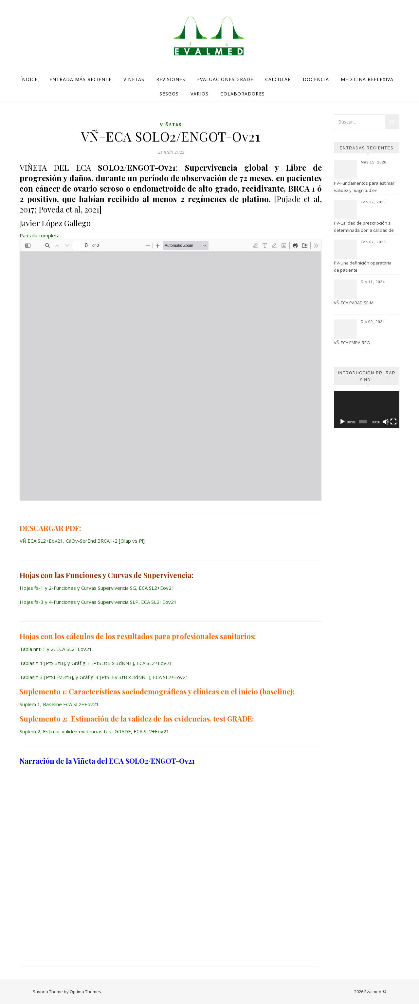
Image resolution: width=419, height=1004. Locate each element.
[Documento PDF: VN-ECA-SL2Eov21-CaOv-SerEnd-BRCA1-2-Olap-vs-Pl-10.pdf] (171, 370)
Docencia (316, 79)
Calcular (278, 79)
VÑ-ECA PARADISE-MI (354, 303)
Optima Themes (85, 992)
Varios (200, 94)
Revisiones (170, 79)
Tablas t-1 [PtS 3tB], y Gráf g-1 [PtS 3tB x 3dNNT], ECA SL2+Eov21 (96, 663)
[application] (366, 409)
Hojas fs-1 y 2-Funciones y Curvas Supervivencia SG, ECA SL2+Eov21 (97, 588)
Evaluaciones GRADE (225, 79)
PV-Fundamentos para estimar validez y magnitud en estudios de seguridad (364, 187)
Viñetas (133, 79)
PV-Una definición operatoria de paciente (363, 266)
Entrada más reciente (80, 79)
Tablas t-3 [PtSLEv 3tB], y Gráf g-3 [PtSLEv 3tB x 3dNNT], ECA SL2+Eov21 (104, 677)
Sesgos (169, 94)
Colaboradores (242, 94)
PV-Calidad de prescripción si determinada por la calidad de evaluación (364, 227)
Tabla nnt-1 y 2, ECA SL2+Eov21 (56, 649)
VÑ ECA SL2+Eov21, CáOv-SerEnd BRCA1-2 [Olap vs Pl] (82, 540)
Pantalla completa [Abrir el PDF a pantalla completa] (40, 235)
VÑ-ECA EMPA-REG (352, 343)
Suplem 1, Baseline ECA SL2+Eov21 (59, 704)
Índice (29, 79)
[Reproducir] (342, 421)
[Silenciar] (385, 421)
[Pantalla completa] (393, 421)
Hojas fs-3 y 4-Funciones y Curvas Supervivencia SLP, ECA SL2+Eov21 (98, 602)
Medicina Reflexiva (367, 79)
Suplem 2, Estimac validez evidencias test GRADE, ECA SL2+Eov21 (94, 731)
